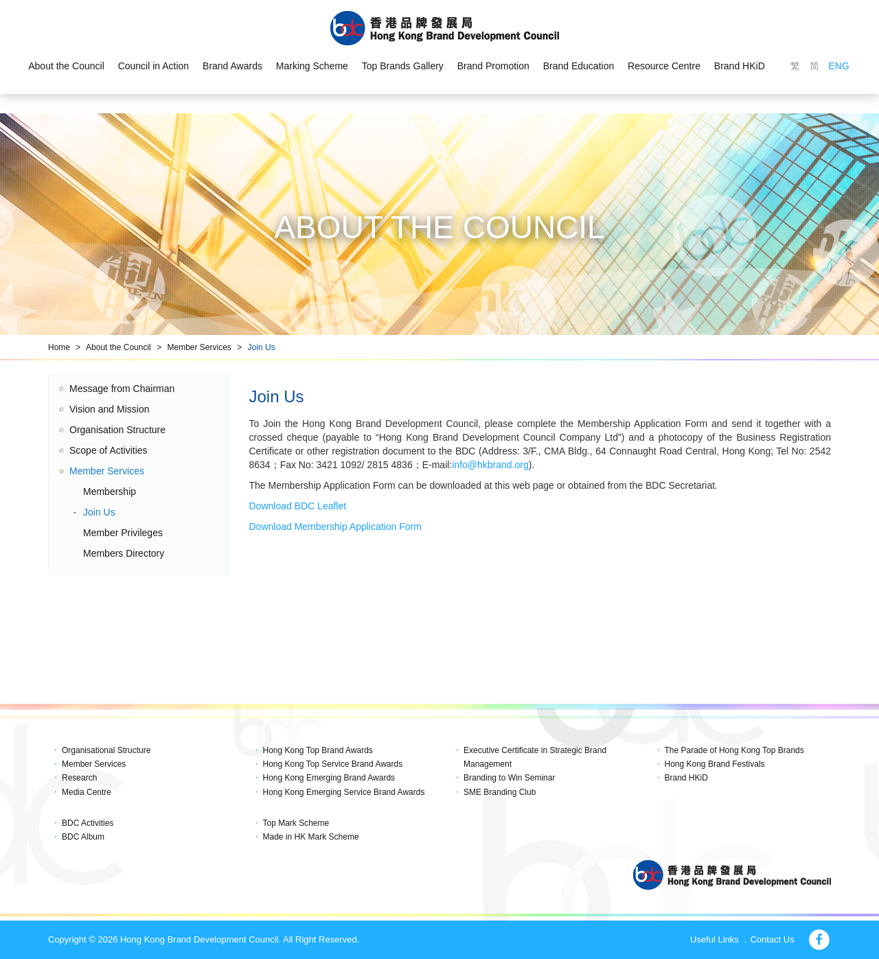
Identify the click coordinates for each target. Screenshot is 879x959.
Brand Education (579, 65)
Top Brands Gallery (403, 65)
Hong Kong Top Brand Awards (318, 750)
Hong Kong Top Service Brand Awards (333, 764)
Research (79, 778)
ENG (838, 65)
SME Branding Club (500, 792)
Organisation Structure (117, 429)
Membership (109, 491)
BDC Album (83, 837)
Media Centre (86, 792)
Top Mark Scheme (296, 823)
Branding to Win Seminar (509, 778)
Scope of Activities (108, 450)
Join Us (261, 347)
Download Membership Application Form (335, 526)
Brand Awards (232, 65)
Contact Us (772, 939)
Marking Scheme (312, 65)
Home (59, 347)
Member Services (199, 347)
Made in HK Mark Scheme (311, 837)
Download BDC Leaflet (298, 505)
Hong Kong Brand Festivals (715, 764)
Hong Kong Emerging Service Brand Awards (344, 792)
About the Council (66, 65)
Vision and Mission (109, 409)
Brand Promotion (493, 65)
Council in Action (154, 65)
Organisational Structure (106, 750)
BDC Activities (87, 823)
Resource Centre (664, 65)
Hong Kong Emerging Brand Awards (329, 778)
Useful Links (714, 939)
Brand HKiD (739, 65)
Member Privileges (123, 532)
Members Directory (123, 553)
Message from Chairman (121, 388)
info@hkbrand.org (490, 464)
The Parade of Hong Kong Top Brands (734, 750)
